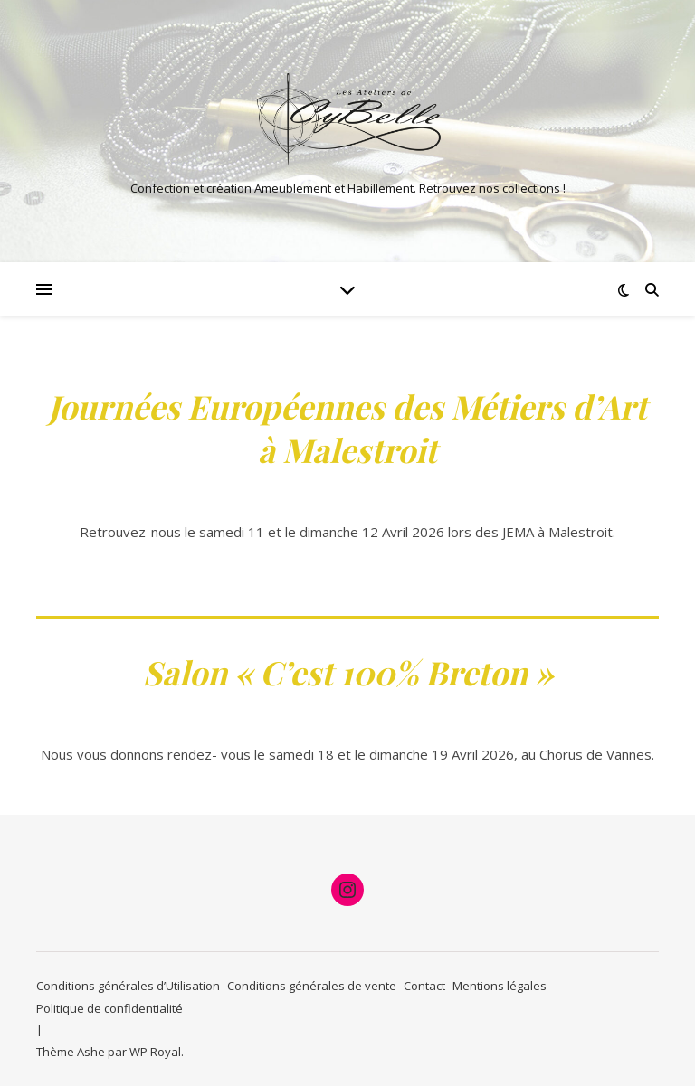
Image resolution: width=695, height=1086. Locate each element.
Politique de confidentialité (109, 1008)
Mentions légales (499, 985)
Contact (424, 985)
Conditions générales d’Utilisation (128, 985)
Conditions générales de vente (311, 985)
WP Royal (155, 1052)
